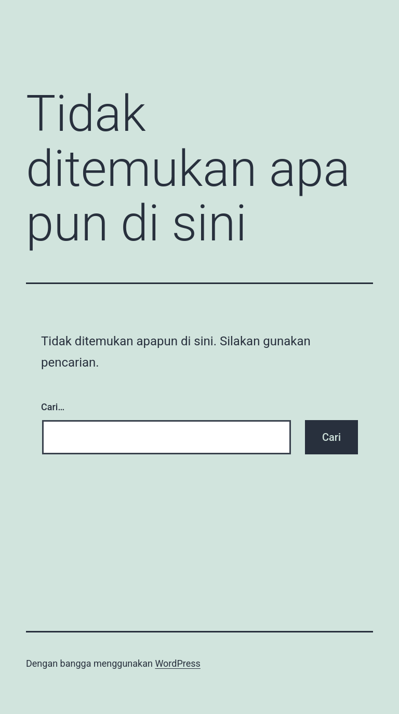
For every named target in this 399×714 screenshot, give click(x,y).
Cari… (52, 406)
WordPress (177, 663)
